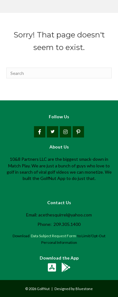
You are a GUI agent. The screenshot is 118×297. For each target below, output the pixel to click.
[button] (39, 131)
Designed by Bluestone (73, 289)
